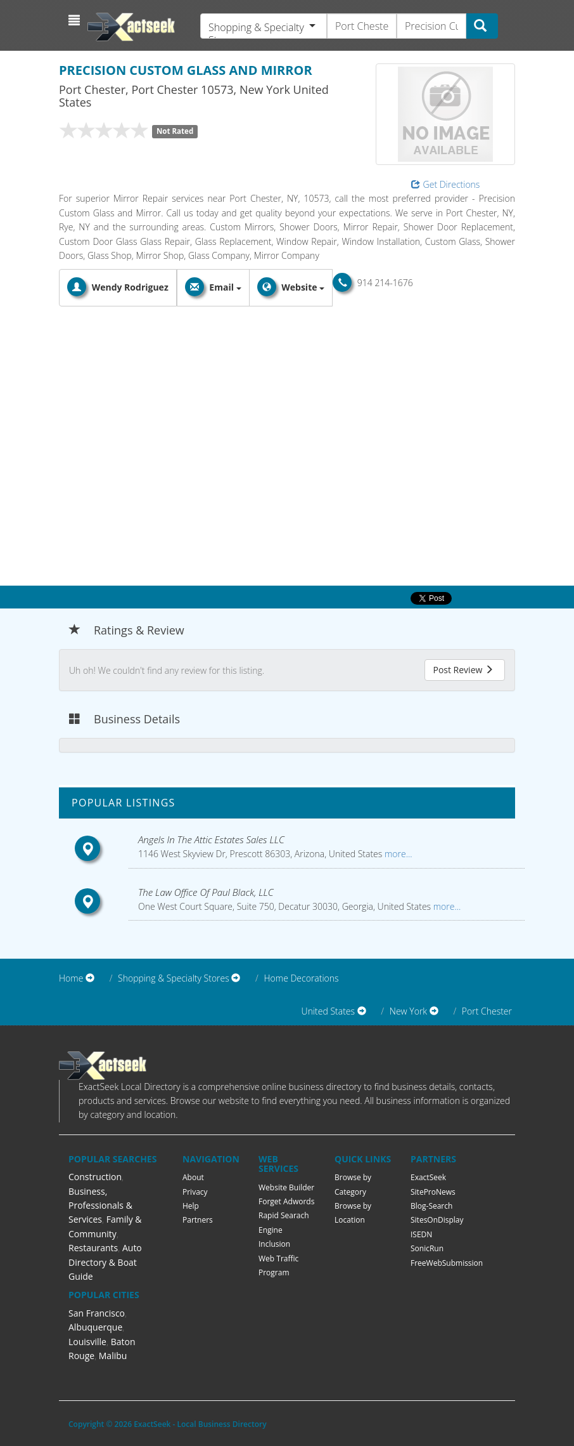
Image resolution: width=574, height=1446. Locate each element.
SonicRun (427, 1248)
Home (71, 978)
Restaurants (93, 1248)
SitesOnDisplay (437, 1219)
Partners (197, 1219)
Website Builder (286, 1187)
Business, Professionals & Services (100, 1205)
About (193, 1177)
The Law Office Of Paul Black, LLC (206, 892)
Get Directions (445, 184)
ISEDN (421, 1234)
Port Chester (487, 1011)
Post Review (463, 670)
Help (190, 1205)
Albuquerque (95, 1327)
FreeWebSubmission (447, 1263)
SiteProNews (433, 1191)
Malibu (113, 1356)
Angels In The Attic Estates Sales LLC (211, 839)
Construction (95, 1177)
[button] (75, 20)
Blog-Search (431, 1205)
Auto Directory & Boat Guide (105, 1262)
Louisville (87, 1342)
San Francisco (96, 1313)
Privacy (195, 1191)
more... (397, 854)
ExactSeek (428, 1177)
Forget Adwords (286, 1201)
